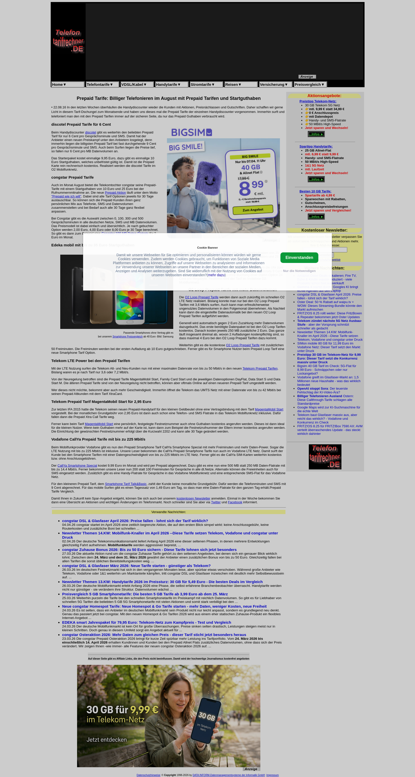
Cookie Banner (207, 247)
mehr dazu (216, 275)
